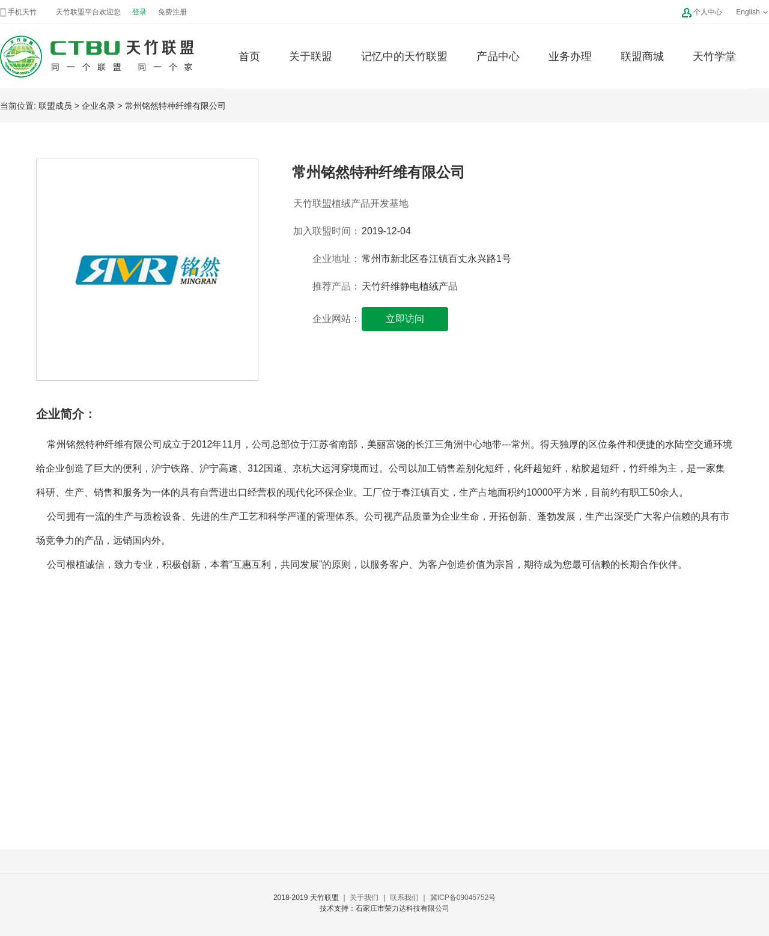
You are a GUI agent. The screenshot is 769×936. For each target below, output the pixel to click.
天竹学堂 (714, 56)
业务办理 (570, 56)
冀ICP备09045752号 (463, 897)
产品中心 (498, 56)
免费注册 (172, 12)
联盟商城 (642, 56)
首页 (249, 56)
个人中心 (707, 12)
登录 (139, 12)
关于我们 (364, 897)
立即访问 (405, 319)
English (752, 12)
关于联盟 (310, 56)
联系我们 (404, 897)
